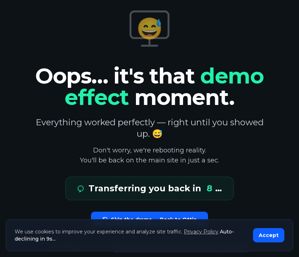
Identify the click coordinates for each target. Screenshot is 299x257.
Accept (269, 235)
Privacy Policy (201, 231)
